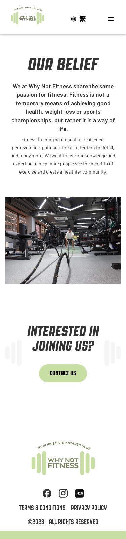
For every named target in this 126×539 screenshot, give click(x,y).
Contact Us (63, 373)
